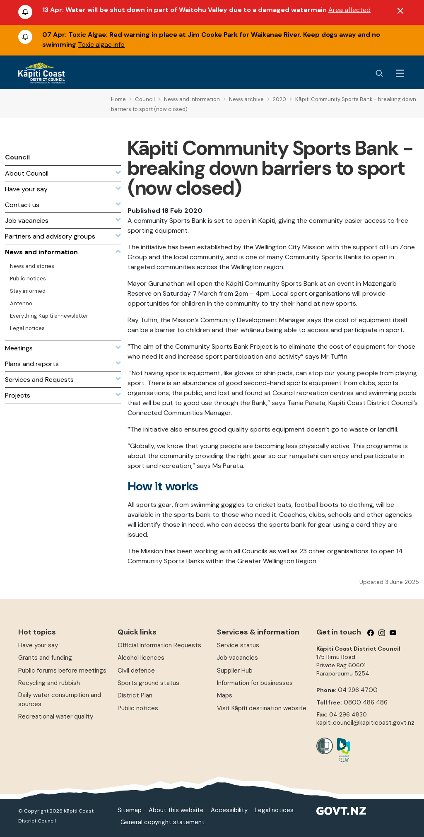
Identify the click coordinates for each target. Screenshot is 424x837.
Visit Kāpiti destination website (261, 708)
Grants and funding (45, 658)
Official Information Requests (159, 645)
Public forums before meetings (62, 670)
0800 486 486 (366, 702)
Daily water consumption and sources (59, 699)
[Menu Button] (400, 73)
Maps (224, 695)
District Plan (135, 695)
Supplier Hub (235, 670)
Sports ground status (148, 683)
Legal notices (274, 810)
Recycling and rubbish (49, 683)
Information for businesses (255, 683)
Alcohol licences (141, 658)
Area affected (349, 9)
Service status (238, 645)
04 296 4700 (358, 690)
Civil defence (136, 670)
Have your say (38, 645)
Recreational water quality (55, 716)
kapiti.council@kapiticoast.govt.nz (365, 723)
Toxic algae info (101, 44)
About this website (176, 810)
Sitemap (130, 810)
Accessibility (229, 810)
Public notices (138, 708)
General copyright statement (162, 822)
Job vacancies (237, 658)
